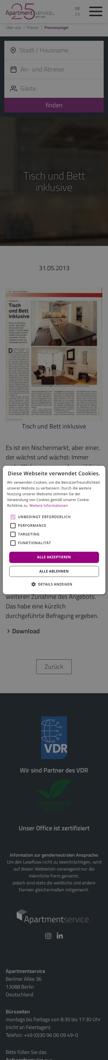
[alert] (54, 530)
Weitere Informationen (48, 505)
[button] (54, 584)
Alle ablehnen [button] (54, 571)
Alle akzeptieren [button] (54, 557)
